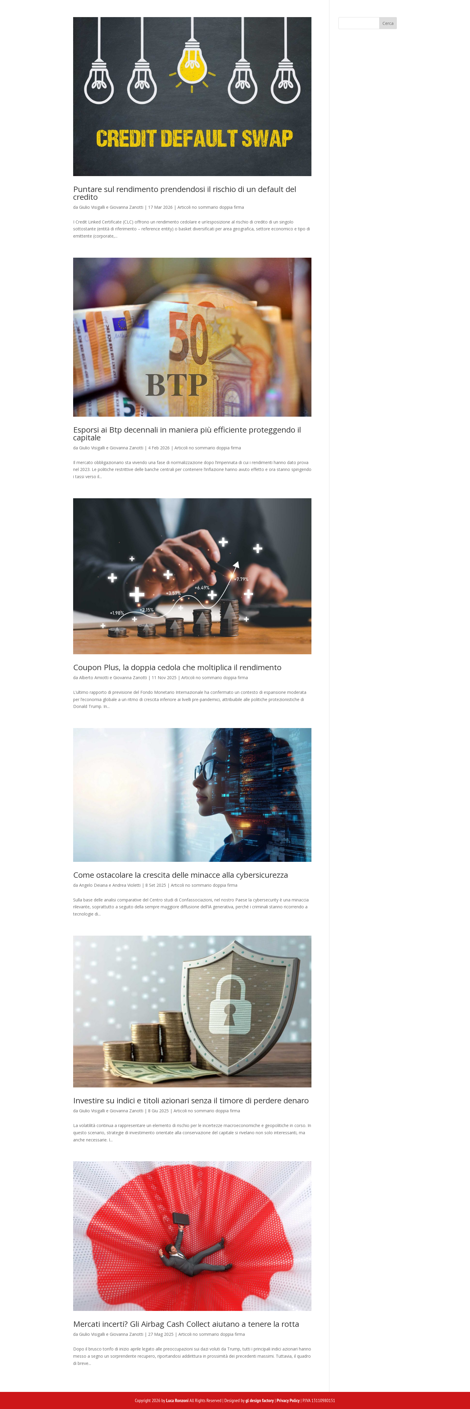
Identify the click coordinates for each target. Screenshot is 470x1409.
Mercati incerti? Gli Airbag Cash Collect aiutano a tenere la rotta (186, 1323)
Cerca (388, 23)
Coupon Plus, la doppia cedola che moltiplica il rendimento (177, 667)
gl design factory (259, 1400)
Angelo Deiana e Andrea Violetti (110, 885)
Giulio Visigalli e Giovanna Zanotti (111, 207)
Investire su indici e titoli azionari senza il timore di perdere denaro (191, 1100)
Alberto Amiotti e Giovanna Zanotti (113, 677)
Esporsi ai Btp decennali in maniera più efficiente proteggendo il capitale (187, 433)
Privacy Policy (288, 1400)
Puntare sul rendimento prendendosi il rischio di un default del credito (184, 193)
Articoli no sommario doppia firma (210, 207)
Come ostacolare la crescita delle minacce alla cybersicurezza (180, 874)
